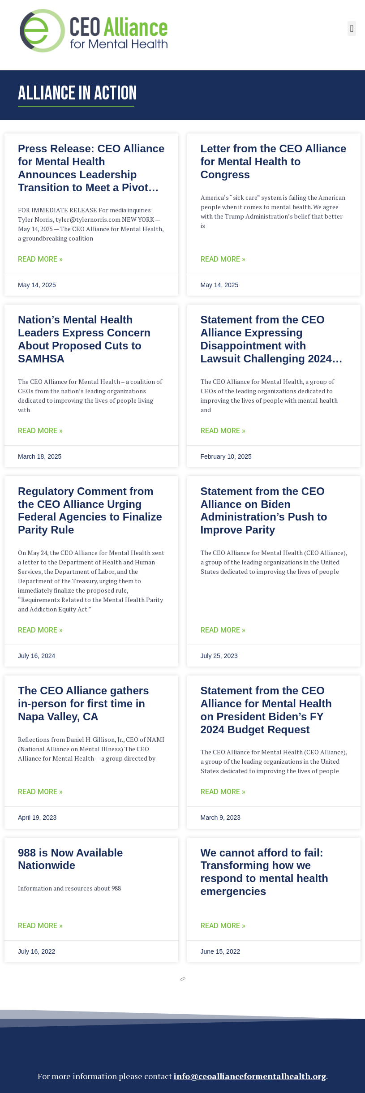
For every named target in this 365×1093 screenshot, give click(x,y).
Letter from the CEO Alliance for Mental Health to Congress (274, 161)
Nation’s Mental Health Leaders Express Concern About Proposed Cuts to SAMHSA (84, 339)
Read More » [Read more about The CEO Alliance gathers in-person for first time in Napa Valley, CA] (40, 791)
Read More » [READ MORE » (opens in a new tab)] (40, 630)
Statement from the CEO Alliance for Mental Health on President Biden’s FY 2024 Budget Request (266, 709)
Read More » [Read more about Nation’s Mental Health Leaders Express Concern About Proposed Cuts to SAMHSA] (40, 430)
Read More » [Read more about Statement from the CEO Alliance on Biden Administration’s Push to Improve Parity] (223, 630)
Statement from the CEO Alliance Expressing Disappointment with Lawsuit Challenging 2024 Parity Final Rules (266, 345)
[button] (352, 28)
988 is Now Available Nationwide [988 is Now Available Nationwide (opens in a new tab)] (70, 859)
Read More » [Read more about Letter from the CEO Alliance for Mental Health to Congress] (223, 259)
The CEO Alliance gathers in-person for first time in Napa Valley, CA (83, 703)
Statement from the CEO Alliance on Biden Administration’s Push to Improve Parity (264, 510)
